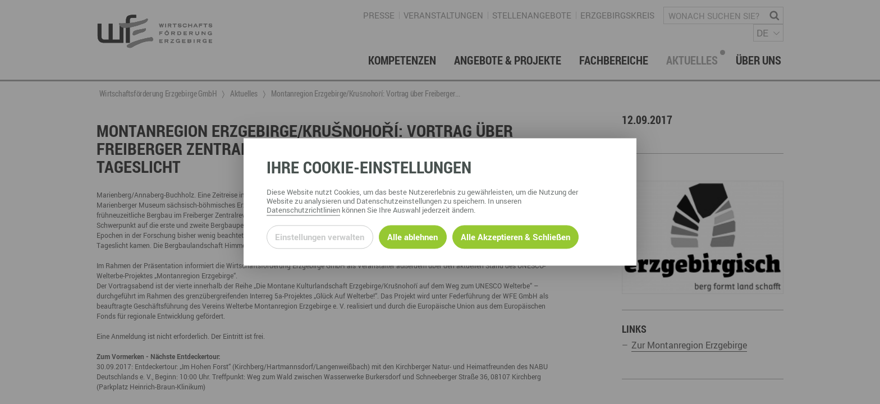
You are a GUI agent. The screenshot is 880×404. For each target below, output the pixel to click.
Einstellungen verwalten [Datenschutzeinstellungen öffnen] (319, 236)
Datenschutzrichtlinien (303, 210)
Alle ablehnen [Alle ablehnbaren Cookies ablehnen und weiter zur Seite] (412, 236)
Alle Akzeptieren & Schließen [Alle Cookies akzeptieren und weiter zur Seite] (515, 236)
